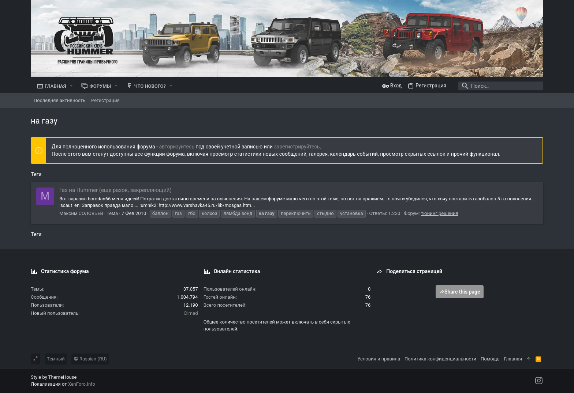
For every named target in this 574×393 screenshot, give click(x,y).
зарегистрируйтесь (297, 147)
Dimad (191, 313)
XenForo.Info (81, 384)
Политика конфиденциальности (440, 359)
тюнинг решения (439, 213)
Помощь (490, 359)
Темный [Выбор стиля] (56, 359)
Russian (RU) (90, 359)
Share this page (459, 292)
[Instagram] (538, 380)
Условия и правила (378, 359)
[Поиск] (497, 86)
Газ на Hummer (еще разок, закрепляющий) (115, 190)
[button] (71, 86)
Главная (513, 359)
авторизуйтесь (176, 147)
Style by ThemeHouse (54, 377)
